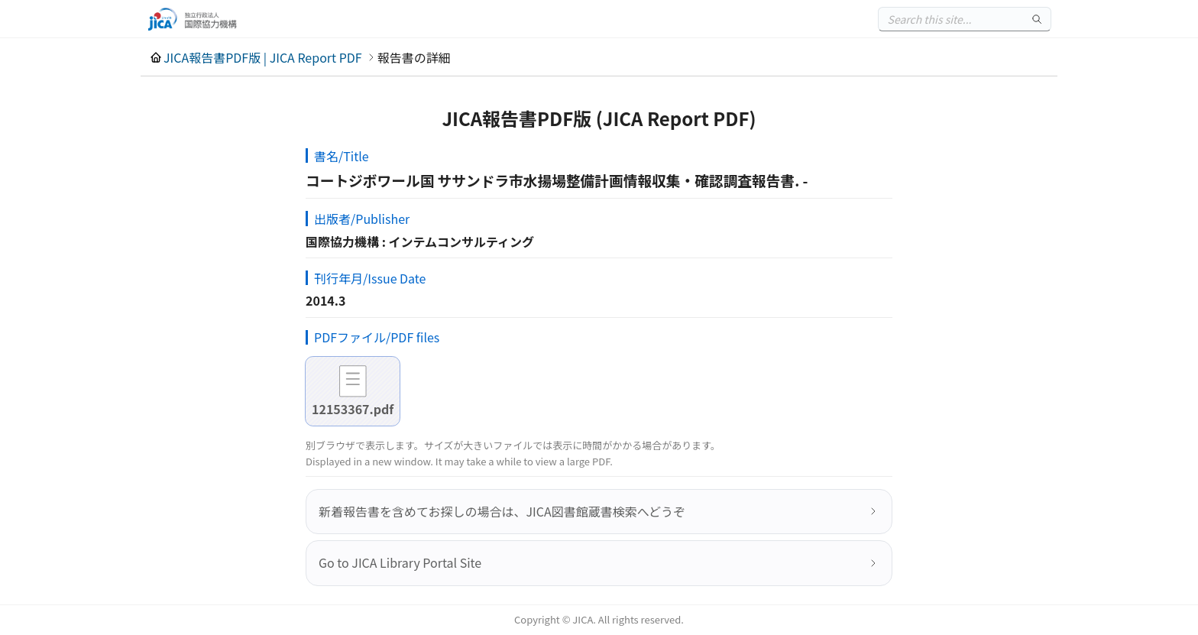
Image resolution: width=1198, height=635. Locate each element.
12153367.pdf (352, 409)
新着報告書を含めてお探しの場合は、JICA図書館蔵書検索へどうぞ (502, 511)
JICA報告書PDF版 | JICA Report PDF (263, 57)
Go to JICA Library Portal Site (400, 562)
